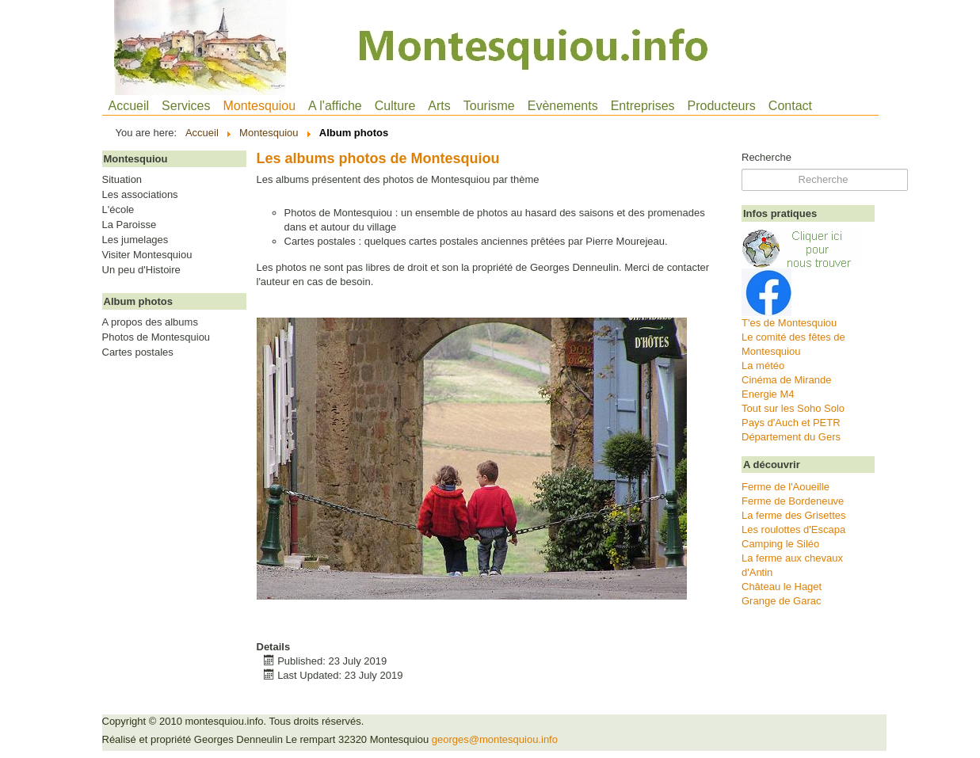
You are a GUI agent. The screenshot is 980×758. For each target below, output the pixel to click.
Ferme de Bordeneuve (793, 501)
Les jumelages (135, 240)
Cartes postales (138, 352)
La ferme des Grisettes (794, 515)
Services (186, 105)
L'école (118, 209)
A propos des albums (150, 322)
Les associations (140, 194)
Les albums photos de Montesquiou (378, 158)
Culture (395, 105)
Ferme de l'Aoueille (785, 487)
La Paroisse (129, 224)
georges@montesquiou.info (495, 739)
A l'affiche (335, 105)
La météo (763, 365)
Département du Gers (791, 437)
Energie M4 (768, 394)
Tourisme (489, 105)
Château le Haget (782, 586)
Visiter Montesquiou (147, 255)
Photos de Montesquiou (156, 337)
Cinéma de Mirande (786, 380)
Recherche (766, 157)
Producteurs (722, 105)
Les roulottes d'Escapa (793, 529)
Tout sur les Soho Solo (793, 408)
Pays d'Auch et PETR (791, 423)
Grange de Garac (781, 601)
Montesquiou (259, 105)
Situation (122, 179)
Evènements (563, 105)
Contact (790, 105)
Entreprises (643, 105)
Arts (439, 105)
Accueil (129, 105)
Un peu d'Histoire (141, 270)
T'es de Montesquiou (789, 323)
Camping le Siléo (780, 544)
